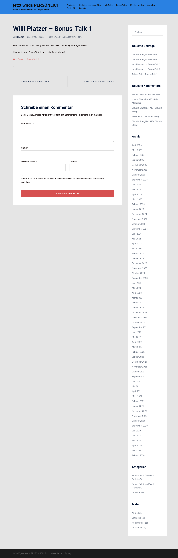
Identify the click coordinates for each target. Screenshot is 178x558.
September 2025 (140, 179)
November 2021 (139, 367)
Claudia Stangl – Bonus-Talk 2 (146, 59)
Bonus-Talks (121, 5)
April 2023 (137, 293)
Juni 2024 (136, 234)
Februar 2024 (138, 253)
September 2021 (140, 376)
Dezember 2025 (139, 165)
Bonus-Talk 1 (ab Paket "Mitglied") (65, 37)
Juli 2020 (136, 430)
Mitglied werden (137, 5)
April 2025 (137, 194)
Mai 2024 (136, 238)
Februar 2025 (138, 204)
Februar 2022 (138, 352)
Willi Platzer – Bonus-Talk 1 (26, 59)
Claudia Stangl (139, 108)
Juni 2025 (136, 184)
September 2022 (140, 327)
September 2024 (140, 229)
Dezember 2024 (139, 214)
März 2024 (137, 248)
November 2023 (139, 268)
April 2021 (137, 391)
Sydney (68, 553)
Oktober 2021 (138, 371)
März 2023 (137, 298)
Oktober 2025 (138, 175)
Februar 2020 (138, 455)
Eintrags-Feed (138, 518)
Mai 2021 (136, 386)
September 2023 (140, 278)
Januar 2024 (138, 258)
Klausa (20, 37)
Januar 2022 (138, 357)
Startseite (71, 5)
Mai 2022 (136, 337)
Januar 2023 (138, 307)
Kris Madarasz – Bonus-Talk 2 (146, 69)
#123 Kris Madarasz (151, 94)
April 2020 (137, 445)
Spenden (151, 5)
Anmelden (137, 513)
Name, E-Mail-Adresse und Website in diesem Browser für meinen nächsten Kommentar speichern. (62, 180)
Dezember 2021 (139, 362)
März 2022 (137, 347)
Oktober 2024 (138, 224)
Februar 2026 (138, 155)
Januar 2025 (138, 209)
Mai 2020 (136, 440)
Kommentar (27, 123)
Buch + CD (71, 8)
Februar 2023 (138, 302)
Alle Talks (108, 5)
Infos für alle (138, 492)
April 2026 (137, 145)
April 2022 (137, 342)
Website (73, 161)
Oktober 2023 (138, 273)
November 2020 (139, 416)
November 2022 (139, 317)
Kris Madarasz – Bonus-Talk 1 (146, 64)
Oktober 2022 (138, 322)
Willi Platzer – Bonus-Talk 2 (36, 81)
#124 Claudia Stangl (150, 116)
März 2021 (137, 396)
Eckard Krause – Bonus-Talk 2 (98, 81)
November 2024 (139, 219)
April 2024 (137, 243)
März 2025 (137, 199)
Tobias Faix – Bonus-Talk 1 (144, 74)
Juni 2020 (136, 435)
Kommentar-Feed (140, 523)
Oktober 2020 (138, 421)
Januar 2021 (138, 406)
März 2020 (137, 450)
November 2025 (139, 170)
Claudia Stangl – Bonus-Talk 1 (146, 54)
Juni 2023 (136, 283)
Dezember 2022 (139, 312)
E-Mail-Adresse (29, 161)
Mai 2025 (136, 189)
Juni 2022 (136, 332)
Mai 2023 (136, 288)
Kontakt (82, 8)
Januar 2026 (138, 160)
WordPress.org (139, 527)
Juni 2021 (136, 381)
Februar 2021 (138, 401)
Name (24, 148)
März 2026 (137, 150)
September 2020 (140, 426)
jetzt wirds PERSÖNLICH (36, 5)
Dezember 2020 (139, 411)
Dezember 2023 (139, 263)
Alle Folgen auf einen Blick (90, 5)
